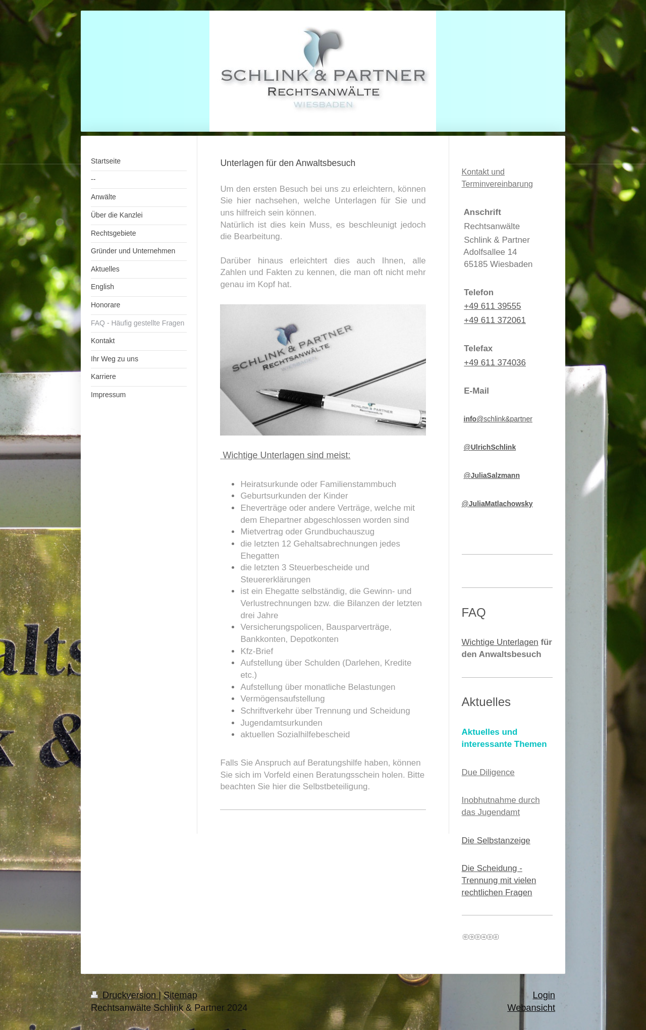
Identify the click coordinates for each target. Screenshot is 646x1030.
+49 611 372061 (495, 320)
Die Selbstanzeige (496, 840)
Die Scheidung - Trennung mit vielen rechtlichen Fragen (499, 880)
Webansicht (531, 1008)
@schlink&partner (498, 419)
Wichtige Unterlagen (500, 642)
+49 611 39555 (492, 306)
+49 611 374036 (495, 362)
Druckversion (124, 995)
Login (543, 995)
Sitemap (180, 995)
